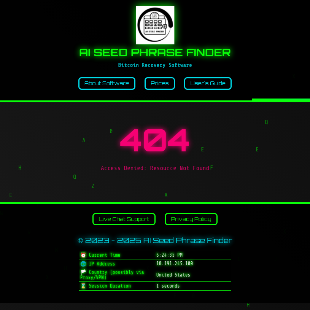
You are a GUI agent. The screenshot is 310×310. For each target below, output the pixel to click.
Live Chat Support (118, 224)
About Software (99, 85)
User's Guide (217, 85)
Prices (161, 85)
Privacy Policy (197, 224)
